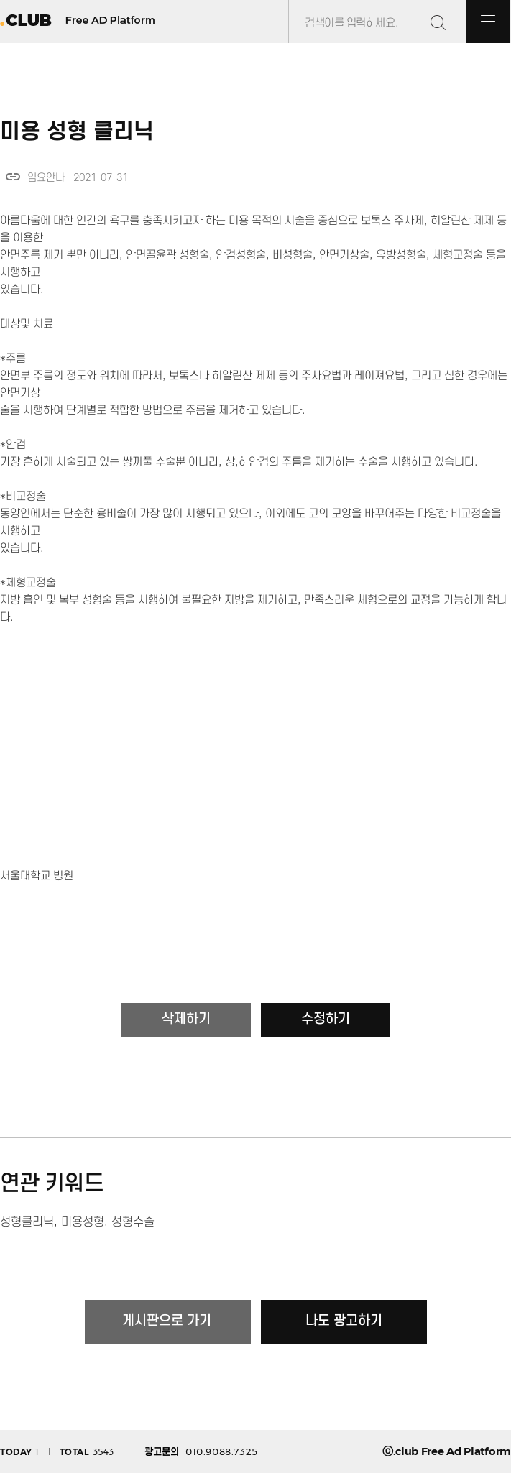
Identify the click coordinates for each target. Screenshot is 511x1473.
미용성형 (82, 1222)
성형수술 (133, 1222)
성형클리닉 (27, 1222)
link (13, 176)
